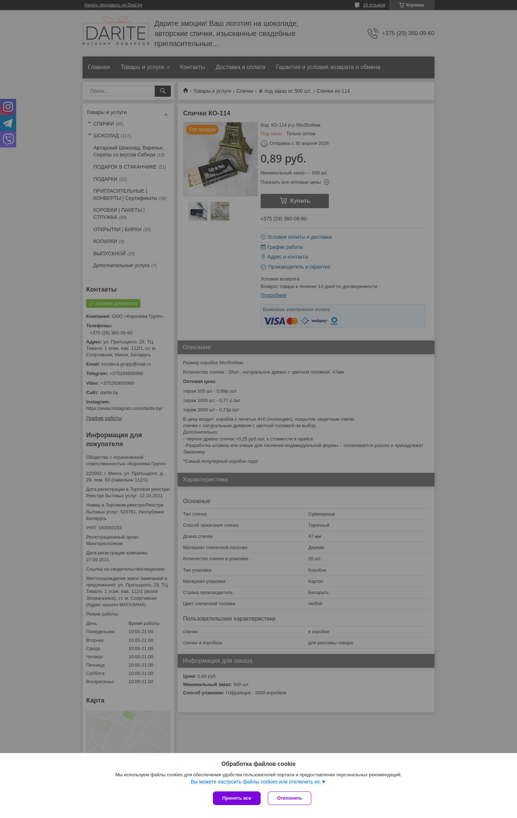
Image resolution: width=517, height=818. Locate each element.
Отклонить (289, 798)
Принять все (236, 798)
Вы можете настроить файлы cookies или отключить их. (256, 782)
